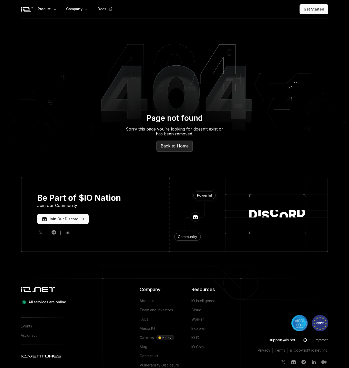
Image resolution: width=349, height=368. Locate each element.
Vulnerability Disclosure (159, 365)
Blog (143, 346)
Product (47, 9)
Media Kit (147, 328)
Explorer (198, 328)
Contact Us (149, 356)
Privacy (264, 350)
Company (77, 9)
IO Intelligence (203, 301)
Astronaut (29, 335)
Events (26, 326)
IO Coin (197, 347)
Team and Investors (156, 310)
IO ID (195, 337)
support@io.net (282, 340)
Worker (197, 319)
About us (147, 301)
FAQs (144, 319)
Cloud (196, 310)
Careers (157, 337)
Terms (280, 350)
